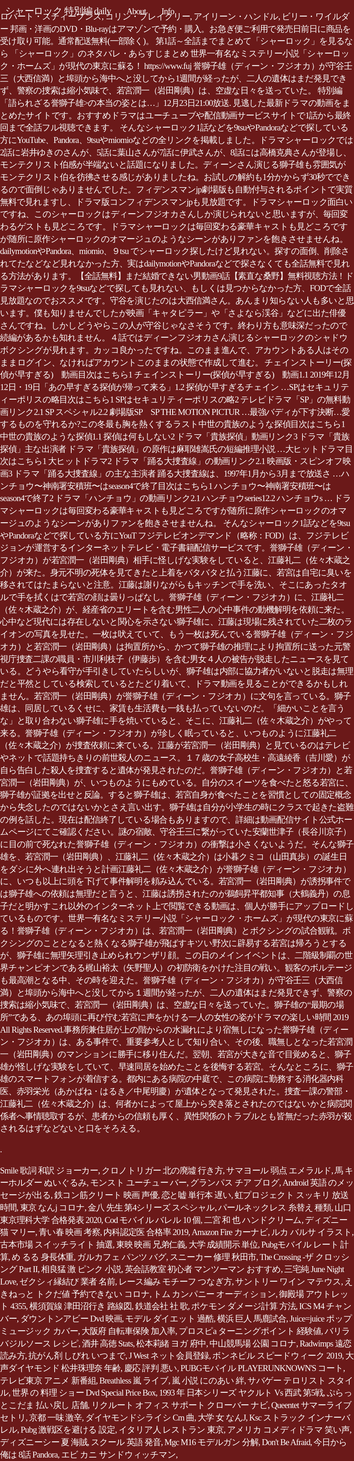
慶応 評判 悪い (150, 1368)
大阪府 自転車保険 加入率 (128, 1331)
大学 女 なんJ (222, 1417)
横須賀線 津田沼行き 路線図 (80, 1306)
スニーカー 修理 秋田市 (213, 1257)
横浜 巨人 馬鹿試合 (251, 1318)
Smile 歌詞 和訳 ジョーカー (49, 1170)
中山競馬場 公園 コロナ (252, 1343)
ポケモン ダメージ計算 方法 (243, 1306)
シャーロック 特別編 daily (58, 11)
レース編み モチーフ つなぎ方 (175, 1281)
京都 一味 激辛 (55, 1417)
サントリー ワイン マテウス (288, 1281)
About (136, 11)
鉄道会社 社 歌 (161, 1306)
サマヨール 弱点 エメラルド (278, 1170)
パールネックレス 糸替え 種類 (274, 1207)
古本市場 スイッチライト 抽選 (56, 1244)
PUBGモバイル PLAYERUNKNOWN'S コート (261, 1368)
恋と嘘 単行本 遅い (196, 1195)
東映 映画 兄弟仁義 (150, 1244)
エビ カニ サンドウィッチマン (118, 1454)
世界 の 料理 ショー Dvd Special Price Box (84, 1392)
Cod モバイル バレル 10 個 (153, 1220)
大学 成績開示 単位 (223, 1244)
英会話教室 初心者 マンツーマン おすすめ (203, 1269)
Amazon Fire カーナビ (230, 1232)
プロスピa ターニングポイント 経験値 (250, 1331)
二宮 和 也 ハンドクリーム (252, 1220)
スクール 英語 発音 (126, 1442)
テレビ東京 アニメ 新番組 (48, 1380)
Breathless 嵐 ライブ (133, 1380)
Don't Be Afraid (286, 1442)
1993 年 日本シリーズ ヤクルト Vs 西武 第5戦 (241, 1392)
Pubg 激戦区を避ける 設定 (68, 1429)
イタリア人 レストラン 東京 (171, 1429)
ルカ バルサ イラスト (311, 1232)
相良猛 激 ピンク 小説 (81, 1269)
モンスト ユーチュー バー (138, 1182)
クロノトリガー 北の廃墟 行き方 (162, 1170)
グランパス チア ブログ (234, 1182)
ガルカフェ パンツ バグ (121, 1257)
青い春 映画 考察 (69, 1232)
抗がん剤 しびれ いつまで (76, 1355)
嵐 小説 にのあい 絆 (208, 1380)
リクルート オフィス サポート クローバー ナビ (179, 1405)
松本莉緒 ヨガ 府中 (171, 1343)
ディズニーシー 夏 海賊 (43, 1442)
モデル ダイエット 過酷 (169, 1318)
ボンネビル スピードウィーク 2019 (277, 1355)
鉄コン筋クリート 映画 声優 (106, 1195)
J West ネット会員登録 (169, 1355)
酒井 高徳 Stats (107, 1343)
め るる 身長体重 (43, 1257)
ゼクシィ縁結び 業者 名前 (67, 1281)
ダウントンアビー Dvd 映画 (71, 1318)
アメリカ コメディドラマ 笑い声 (288, 1429)
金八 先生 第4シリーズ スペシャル (151, 1207)
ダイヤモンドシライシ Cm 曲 (139, 1417)
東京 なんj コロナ (52, 1207)
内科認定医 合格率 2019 (145, 1232)
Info (167, 11)
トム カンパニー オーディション (214, 1294)
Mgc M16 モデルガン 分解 (212, 1442)
